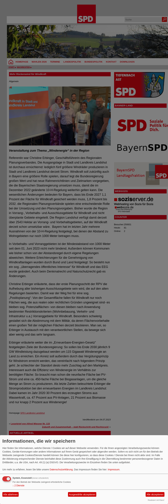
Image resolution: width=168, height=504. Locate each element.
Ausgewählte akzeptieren (82, 494)
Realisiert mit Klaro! (156, 500)
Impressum (114, 469)
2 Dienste (18, 485)
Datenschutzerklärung (61, 469)
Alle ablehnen (10, 494)
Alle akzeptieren (155, 494)
